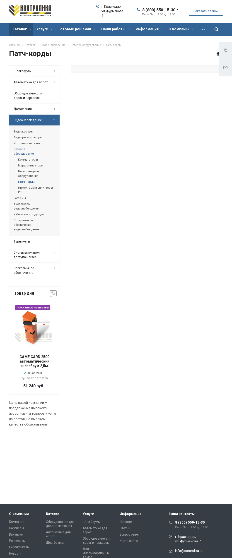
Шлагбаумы (22, 71)
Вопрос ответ (130, 534)
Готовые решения (76, 29)
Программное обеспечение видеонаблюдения (26, 225)
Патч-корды (26, 181)
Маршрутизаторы (31, 165)
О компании (181, 29)
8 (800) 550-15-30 (158, 9)
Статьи (125, 528)
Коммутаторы (28, 159)
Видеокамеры (23, 131)
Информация (149, 29)
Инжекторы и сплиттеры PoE (35, 190)
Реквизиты (17, 541)
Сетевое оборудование (24, 151)
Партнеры (16, 528)
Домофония (23, 109)
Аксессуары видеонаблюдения (26, 206)
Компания (16, 522)
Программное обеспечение (24, 270)
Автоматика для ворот (31, 82)
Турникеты (22, 241)
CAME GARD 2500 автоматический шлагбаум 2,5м (34, 361)
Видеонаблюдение (28, 120)
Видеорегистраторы (28, 137)
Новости (15, 553)
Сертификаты (19, 547)
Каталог (21, 29)
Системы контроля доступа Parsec (27, 255)
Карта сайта (129, 541)
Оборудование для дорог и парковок (28, 95)
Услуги (44, 29)
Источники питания (27, 143)
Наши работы (115, 29)
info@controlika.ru (189, 551)
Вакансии (16, 534)
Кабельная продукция (29, 214)
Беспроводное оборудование (28, 174)
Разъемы (20, 198)
